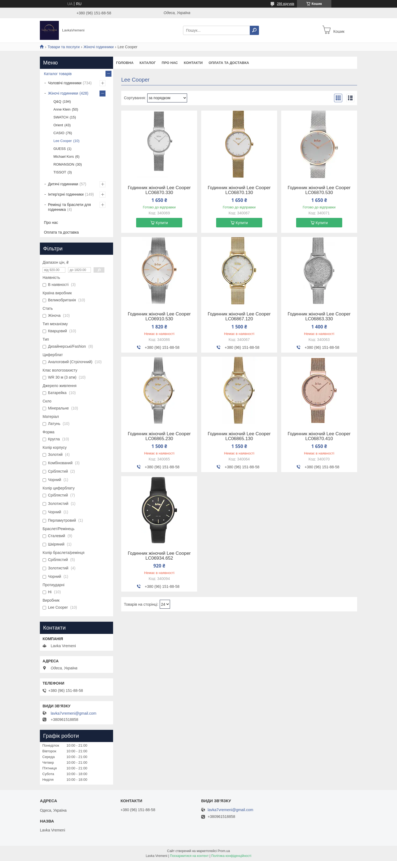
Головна (124, 63)
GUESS (59, 149)
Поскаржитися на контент (189, 856)
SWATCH (60, 117)
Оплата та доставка (229, 63)
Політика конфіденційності (231, 856)
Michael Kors (63, 156)
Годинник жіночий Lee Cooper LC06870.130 (239, 190)
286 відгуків (285, 4)
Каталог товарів (58, 74)
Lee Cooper (62, 141)
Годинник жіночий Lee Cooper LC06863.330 (319, 316)
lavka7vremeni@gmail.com (73, 713)
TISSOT (59, 172)
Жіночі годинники (99, 47)
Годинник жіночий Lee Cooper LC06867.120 (239, 316)
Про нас (170, 63)
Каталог (147, 63)
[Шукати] (254, 30)
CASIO (58, 133)
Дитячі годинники (63, 184)
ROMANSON (63, 164)
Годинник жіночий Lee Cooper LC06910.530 (159, 316)
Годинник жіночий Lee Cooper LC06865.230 (159, 436)
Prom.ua (224, 851)
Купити (162, 223)
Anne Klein (62, 109)
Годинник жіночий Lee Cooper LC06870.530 (319, 190)
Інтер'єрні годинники (66, 194)
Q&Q (57, 101)
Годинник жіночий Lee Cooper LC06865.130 (239, 436)
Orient (58, 125)
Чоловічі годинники (64, 83)
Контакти (193, 63)
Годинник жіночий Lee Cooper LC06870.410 (319, 436)
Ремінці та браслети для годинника (69, 207)
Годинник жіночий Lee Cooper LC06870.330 (159, 190)
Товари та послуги (63, 47)
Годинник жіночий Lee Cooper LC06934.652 (159, 556)
